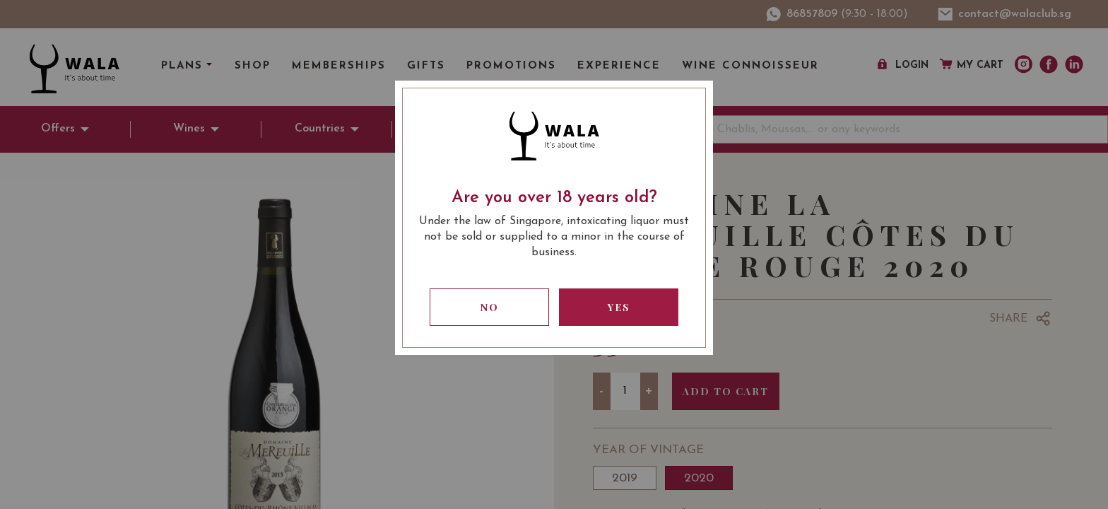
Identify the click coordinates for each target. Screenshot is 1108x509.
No (490, 307)
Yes (619, 307)
